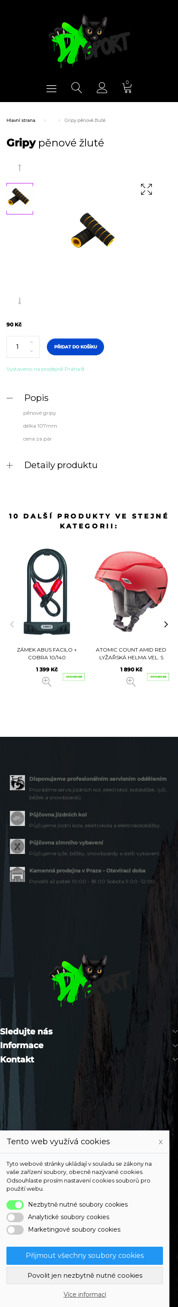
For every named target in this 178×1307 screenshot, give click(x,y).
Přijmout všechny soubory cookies (85, 1255)
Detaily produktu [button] (61, 464)
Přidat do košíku (75, 347)
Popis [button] (36, 397)
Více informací (85, 1294)
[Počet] (23, 347)
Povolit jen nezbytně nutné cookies (85, 1275)
